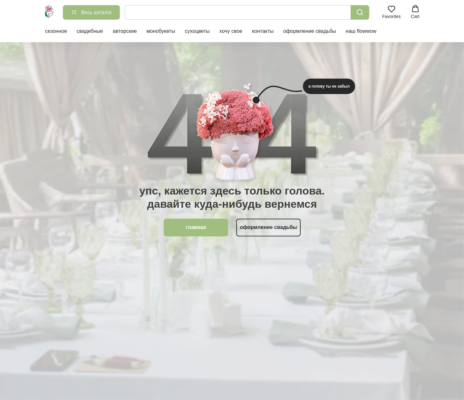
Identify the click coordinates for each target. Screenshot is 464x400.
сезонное (56, 31)
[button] (391, 12)
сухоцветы (197, 31)
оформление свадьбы (309, 31)
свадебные (90, 31)
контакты (263, 31)
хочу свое (230, 31)
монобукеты (161, 31)
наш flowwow (361, 31)
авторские (125, 31)
